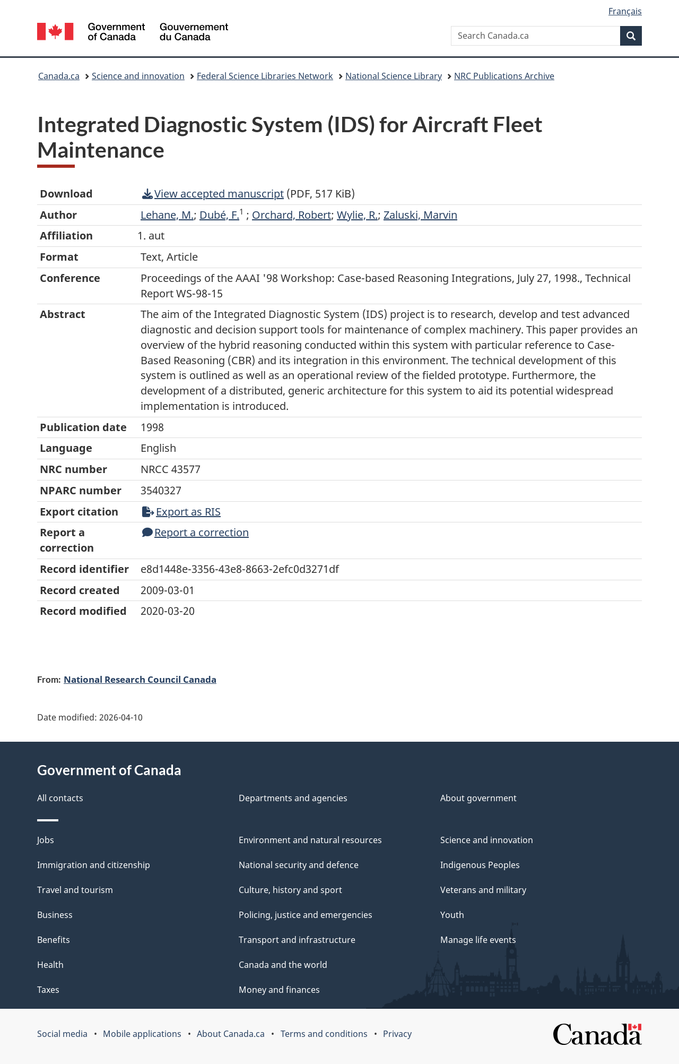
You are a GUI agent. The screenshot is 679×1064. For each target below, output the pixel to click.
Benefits (53, 940)
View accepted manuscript (213, 193)
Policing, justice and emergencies (305, 915)
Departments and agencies (293, 798)
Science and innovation (138, 76)
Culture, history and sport (290, 890)
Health (50, 965)
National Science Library (393, 76)
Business (55, 915)
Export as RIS (181, 511)
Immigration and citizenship (93, 865)
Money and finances (279, 990)
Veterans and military (483, 890)
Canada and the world (283, 965)
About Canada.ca (231, 1034)
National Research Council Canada (140, 679)
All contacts (60, 798)
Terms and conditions (324, 1034)
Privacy (397, 1034)
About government (478, 798)
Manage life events (478, 940)
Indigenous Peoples (480, 865)
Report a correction (195, 532)
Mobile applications (142, 1034)
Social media (62, 1034)
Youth (452, 915)
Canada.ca (59, 76)
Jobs (45, 840)
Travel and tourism (75, 890)
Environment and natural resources (310, 840)
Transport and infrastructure (297, 940)
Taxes (48, 990)
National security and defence (299, 865)
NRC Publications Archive (504, 76)
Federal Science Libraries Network (265, 76)
